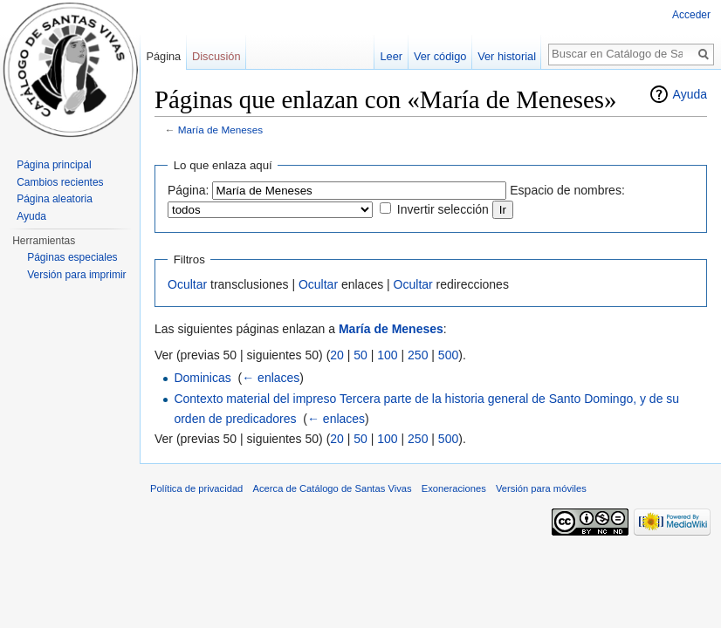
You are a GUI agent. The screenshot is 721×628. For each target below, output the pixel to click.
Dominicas (202, 378)
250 (418, 355)
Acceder (691, 15)
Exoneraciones (454, 488)
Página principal (54, 165)
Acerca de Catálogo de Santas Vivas (332, 488)
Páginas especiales (72, 257)
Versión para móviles (541, 488)
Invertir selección (443, 209)
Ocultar (187, 284)
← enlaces (270, 378)
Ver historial (506, 56)
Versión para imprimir (76, 275)
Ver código (440, 56)
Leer (392, 56)
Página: (188, 190)
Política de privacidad (196, 488)
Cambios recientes (60, 182)
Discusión (216, 56)
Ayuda (690, 94)
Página (163, 56)
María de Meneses (220, 129)
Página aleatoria (55, 199)
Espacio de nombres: (567, 190)
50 (360, 355)
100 (387, 355)
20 (337, 355)
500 (448, 355)
